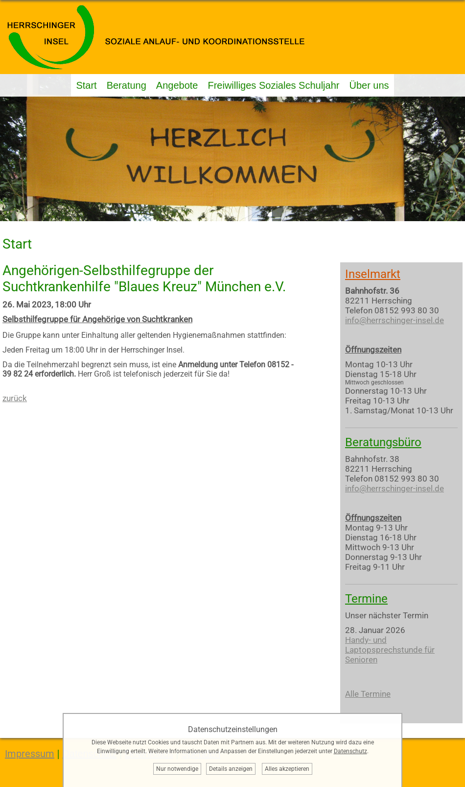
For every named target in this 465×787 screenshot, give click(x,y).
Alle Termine (368, 694)
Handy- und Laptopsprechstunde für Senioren (390, 649)
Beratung (126, 85)
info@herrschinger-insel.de (394, 320)
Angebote (177, 85)
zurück (14, 398)
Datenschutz (350, 751)
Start (86, 85)
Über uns (369, 85)
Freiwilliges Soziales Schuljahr (273, 85)
